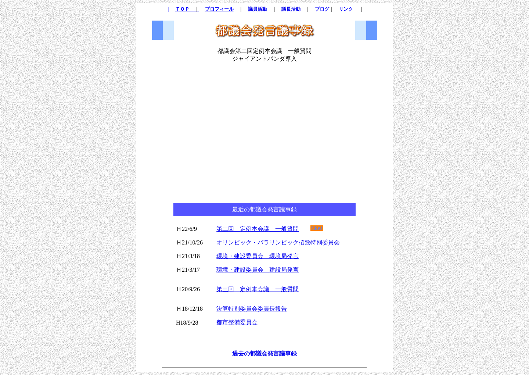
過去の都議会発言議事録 (264, 353)
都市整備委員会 (237, 322)
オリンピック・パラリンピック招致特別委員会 (278, 242)
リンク (346, 9)
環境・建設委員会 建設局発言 (257, 270)
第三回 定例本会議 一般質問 (257, 289)
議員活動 (257, 9)
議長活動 (291, 9)
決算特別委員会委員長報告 (251, 309)
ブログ (322, 9)
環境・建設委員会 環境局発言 (257, 256)
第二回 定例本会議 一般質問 (257, 229)
